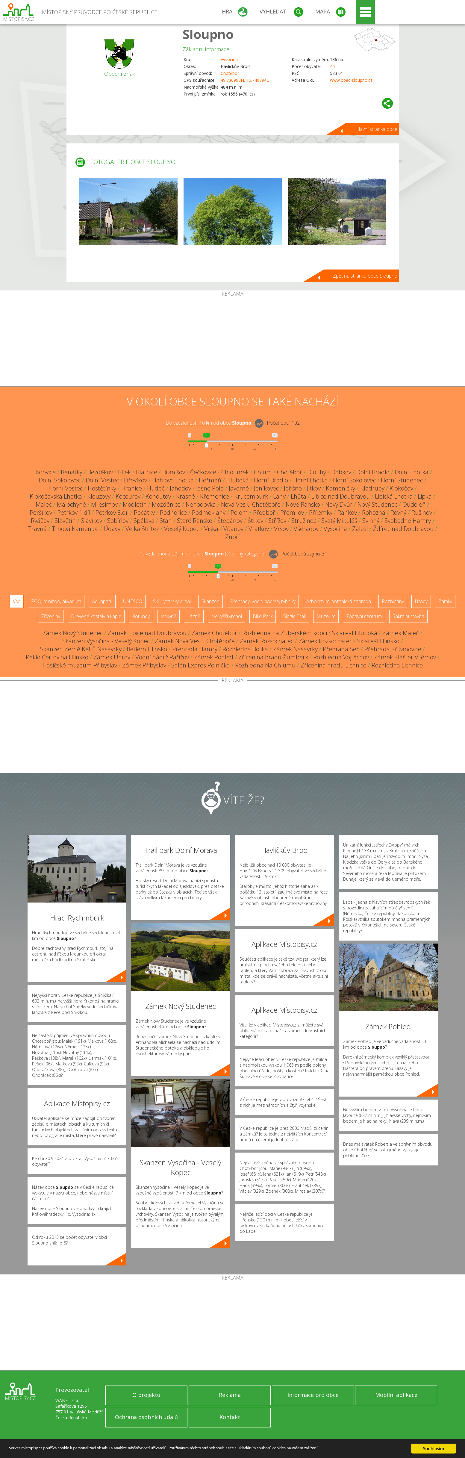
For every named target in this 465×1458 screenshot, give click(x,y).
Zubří (232, 537)
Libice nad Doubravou (340, 496)
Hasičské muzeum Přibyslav (80, 665)
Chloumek (235, 472)
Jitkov (314, 488)
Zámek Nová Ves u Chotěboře (195, 641)
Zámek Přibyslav (144, 665)
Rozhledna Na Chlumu (265, 665)
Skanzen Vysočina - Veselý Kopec (106, 641)
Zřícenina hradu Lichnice (333, 665)
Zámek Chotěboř (214, 633)
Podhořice (173, 512)
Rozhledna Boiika (245, 649)
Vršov (281, 529)
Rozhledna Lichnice (397, 665)
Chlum (263, 472)
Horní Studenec (402, 480)
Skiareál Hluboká (354, 633)
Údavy (112, 529)
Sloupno (208, 34)
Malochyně (71, 504)
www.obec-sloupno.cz (351, 80)
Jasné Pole (210, 488)
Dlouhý (316, 472)
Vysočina (229, 59)
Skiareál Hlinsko (378, 641)
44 (332, 66)
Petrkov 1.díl (73, 512)
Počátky (144, 512)
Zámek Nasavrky (295, 649)
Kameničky (340, 488)
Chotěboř (230, 73)
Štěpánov (230, 521)
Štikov (255, 521)
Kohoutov (158, 496)
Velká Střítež (142, 529)
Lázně (193, 616)
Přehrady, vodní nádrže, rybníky (263, 601)
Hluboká (237, 480)
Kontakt (229, 1417)
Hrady (421, 601)
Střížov (277, 521)
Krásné (185, 496)
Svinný (370, 521)
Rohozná (373, 512)
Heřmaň (210, 480)
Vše (16, 601)
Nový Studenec (377, 504)
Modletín (135, 504)
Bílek (124, 472)
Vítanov (233, 529)
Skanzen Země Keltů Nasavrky (81, 649)
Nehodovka (201, 504)
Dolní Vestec (102, 480)
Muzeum (325, 616)
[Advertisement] (232, 341)
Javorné (239, 488)
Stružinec (303, 521)
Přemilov (292, 512)
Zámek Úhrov (111, 657)
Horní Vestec (66, 488)
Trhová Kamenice (75, 529)
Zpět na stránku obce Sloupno (365, 275)
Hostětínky (102, 488)
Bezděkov (100, 472)
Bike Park (262, 616)
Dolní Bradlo (373, 472)
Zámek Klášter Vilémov (405, 657)
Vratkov (259, 529)
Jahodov (180, 488)
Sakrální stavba (408, 616)
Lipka (425, 496)
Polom (239, 512)
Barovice (44, 472)
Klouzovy (98, 496)
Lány (279, 496)
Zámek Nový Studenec (73, 633)
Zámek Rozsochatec (266, 641)
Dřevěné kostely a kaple (96, 616)
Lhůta (298, 496)
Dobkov (341, 472)
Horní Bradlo (271, 480)
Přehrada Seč (341, 649)
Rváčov (40, 521)
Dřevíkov (135, 480)
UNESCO (132, 601)
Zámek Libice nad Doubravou (147, 633)
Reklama (230, 1394)
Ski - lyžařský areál (172, 601)
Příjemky (320, 512)
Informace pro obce (313, 1394)
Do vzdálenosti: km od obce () (202, 553)
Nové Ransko (303, 504)
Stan (166, 521)
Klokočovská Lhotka (56, 496)
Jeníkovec (266, 488)
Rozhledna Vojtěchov (341, 657)
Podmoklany (208, 512)
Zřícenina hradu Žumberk (273, 657)
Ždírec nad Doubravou (403, 529)
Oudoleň (414, 504)
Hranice (131, 488)
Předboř (264, 512)
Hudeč (156, 488)
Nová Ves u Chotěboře (251, 504)
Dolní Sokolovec (60, 480)
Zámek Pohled (213, 657)
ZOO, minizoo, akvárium (56, 601)
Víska (211, 529)
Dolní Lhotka (411, 472)
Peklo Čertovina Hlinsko (57, 657)
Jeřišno (293, 488)
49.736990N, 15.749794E (245, 80)
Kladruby (372, 488)
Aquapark (102, 601)
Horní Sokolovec (354, 480)
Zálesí (360, 529)
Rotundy (141, 616)
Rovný (398, 512)
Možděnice (166, 504)
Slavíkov (91, 521)
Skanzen (210, 601)
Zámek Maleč (400, 633)
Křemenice (214, 496)
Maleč (44, 504)
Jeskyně (168, 616)
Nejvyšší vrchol (226, 616)
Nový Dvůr (338, 504)
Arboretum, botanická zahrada (338, 601)
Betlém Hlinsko (147, 649)
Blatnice (146, 472)
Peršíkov (41, 512)
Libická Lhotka (394, 496)
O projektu (146, 1394)
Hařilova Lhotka (173, 480)
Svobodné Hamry (407, 521)
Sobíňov (117, 521)
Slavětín (65, 521)
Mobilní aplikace (396, 1394)
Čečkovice (203, 472)
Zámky (445, 601)
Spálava (144, 521)
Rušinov (421, 512)
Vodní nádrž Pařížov (162, 657)
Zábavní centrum (364, 616)
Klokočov (401, 488)
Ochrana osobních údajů (146, 1417)
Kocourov (128, 496)
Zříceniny (50, 616)
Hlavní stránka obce (376, 129)
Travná (37, 529)
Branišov (173, 472)
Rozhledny (393, 601)
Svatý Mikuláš (339, 521)
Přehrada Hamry (194, 649)
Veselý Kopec (181, 529)
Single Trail (294, 616)
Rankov (347, 512)
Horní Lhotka (310, 480)
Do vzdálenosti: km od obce (208, 423)
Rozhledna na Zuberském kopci (284, 633)
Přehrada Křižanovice (392, 649)
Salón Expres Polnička (200, 665)
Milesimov (104, 504)
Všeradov (306, 529)
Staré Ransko (194, 521)
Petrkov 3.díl (112, 512)
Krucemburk (251, 496)
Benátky (71, 472)
